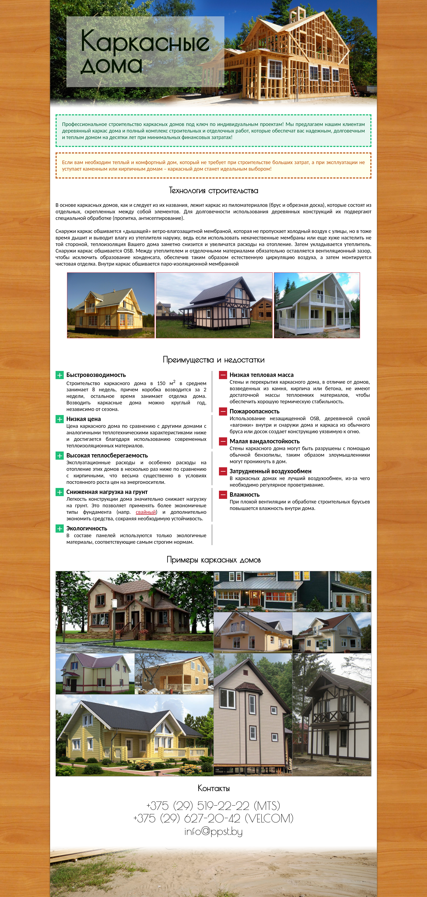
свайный (146, 512)
